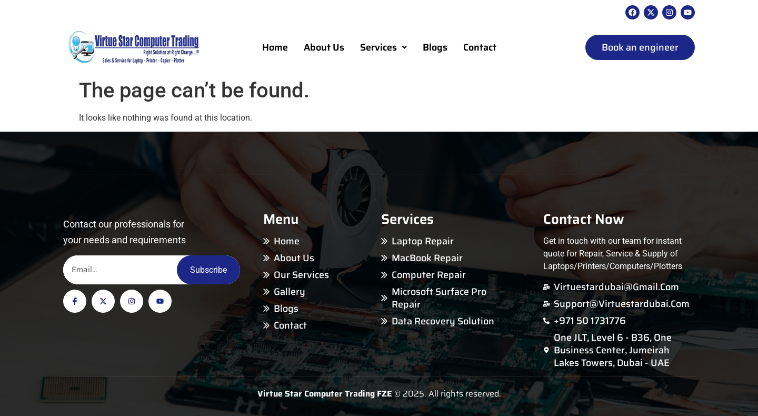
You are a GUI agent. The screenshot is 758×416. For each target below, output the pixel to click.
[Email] (120, 269)
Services (383, 47)
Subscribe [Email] (208, 270)
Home (275, 47)
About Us (324, 47)
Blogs (435, 47)
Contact (479, 47)
